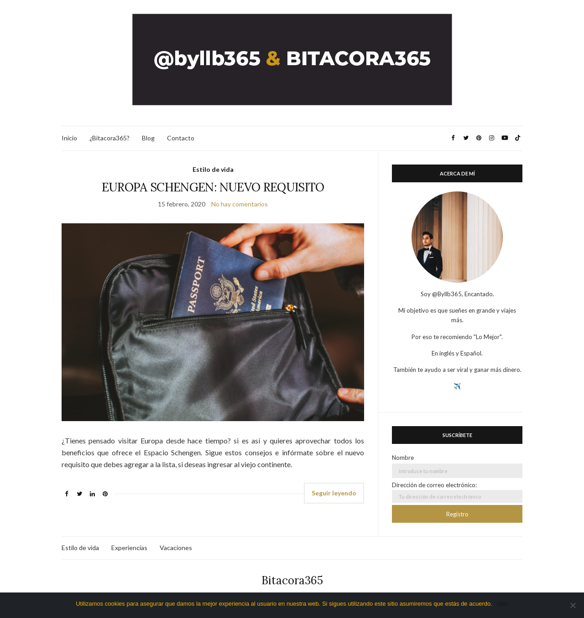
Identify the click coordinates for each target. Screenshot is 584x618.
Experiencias (129, 547)
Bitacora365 (292, 580)
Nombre (403, 457)
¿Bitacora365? (109, 138)
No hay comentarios (239, 204)
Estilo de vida (213, 169)
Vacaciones (176, 547)
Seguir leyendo (334, 493)
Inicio (69, 138)
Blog (148, 138)
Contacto (180, 138)
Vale (502, 603)
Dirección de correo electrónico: (457, 492)
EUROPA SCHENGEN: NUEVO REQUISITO (213, 187)
